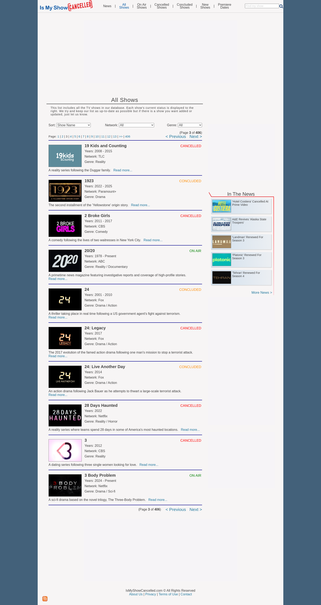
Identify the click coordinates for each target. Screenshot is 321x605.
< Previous (175, 136)
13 (114, 136)
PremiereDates (224, 6)
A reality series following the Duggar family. (81, 170)
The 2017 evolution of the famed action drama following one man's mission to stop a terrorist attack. (121, 352)
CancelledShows (162, 6)
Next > (196, 136)
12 (109, 136)
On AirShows (142, 6)
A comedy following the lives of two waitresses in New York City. (96, 240)
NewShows (205, 6)
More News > (261, 293)
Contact (186, 594)
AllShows (124, 6)
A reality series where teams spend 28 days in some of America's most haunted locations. (114, 429)
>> (121, 136)
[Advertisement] (160, 51)
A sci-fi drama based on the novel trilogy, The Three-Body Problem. (98, 500)
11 (103, 136)
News (107, 6)
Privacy (150, 594)
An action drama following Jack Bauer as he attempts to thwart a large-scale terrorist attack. (115, 391)
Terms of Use (168, 594)
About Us (136, 594)
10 (97, 136)
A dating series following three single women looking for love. (94, 464)
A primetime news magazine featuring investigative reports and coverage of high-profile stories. (118, 275)
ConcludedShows (185, 6)
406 (127, 136)
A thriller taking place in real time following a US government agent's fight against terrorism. (115, 313)
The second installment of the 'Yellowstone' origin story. (89, 205)
